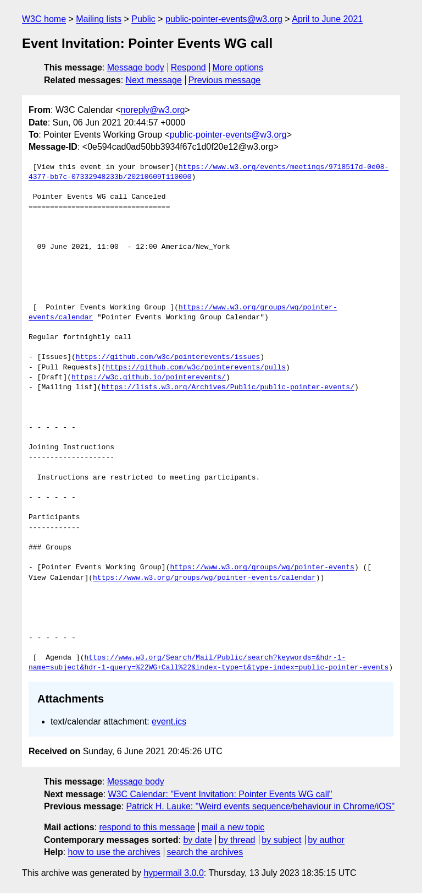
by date (197, 840)
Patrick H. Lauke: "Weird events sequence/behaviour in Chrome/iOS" (260, 806)
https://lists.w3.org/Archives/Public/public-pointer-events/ (228, 388)
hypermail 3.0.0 (173, 873)
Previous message (224, 80)
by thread (237, 840)
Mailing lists (98, 19)
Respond (188, 67)
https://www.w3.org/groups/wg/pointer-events (262, 568)
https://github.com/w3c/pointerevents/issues (168, 357)
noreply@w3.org (153, 110)
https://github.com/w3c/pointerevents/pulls (196, 368)
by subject (281, 840)
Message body (135, 67)
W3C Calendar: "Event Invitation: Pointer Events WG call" (220, 794)
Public (143, 19)
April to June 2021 (327, 19)
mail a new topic (233, 827)
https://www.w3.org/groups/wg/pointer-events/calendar (204, 578)
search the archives (205, 852)
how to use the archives (114, 852)
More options (238, 67)
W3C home (44, 19)
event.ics (169, 721)
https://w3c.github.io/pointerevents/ (148, 378)
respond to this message (147, 827)
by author (326, 840)
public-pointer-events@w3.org (223, 19)
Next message (154, 80)
